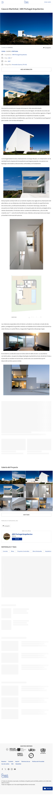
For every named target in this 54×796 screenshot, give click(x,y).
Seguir (17, 539)
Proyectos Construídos (23, 551)
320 (9, 58)
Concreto (5, 551)
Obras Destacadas (37, 551)
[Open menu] (2, 2)
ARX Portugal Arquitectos (19, 55)
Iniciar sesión (47, 2)
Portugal (15, 51)
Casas (3, 51)
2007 (9, 61)
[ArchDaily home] (26, 2)
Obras (12, 551)
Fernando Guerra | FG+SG (19, 65)
